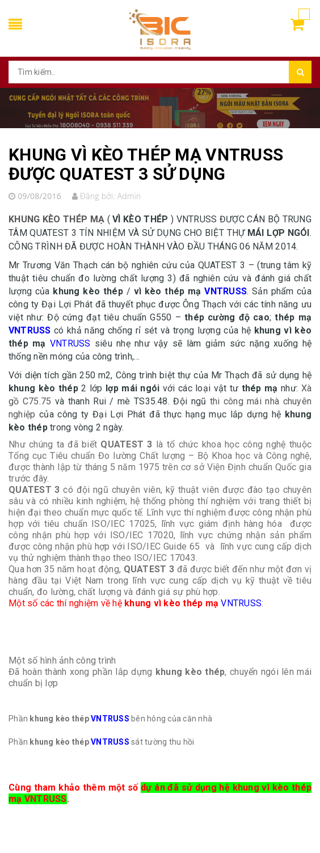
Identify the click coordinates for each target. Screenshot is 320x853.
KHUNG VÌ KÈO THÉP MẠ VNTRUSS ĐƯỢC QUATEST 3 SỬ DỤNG (146, 164)
